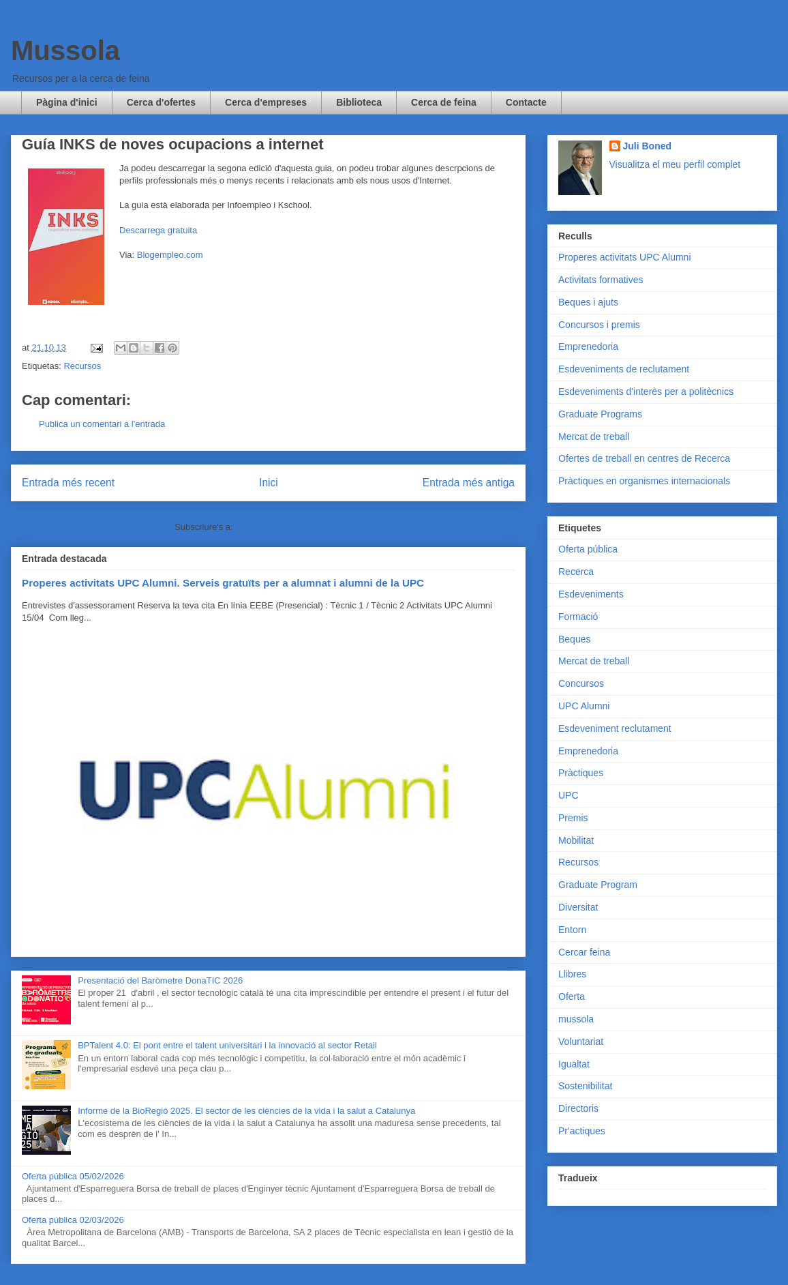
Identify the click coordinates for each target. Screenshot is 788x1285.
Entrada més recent (68, 482)
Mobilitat (576, 840)
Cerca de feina (443, 102)
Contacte (526, 102)
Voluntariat (580, 1041)
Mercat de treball (593, 436)
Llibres (572, 974)
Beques (574, 639)
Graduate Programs (600, 414)
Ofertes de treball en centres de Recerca (644, 458)
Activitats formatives (600, 279)
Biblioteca (359, 102)
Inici (268, 482)
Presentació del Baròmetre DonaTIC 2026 (160, 980)
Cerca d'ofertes (161, 102)
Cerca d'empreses (266, 102)
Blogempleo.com (170, 255)
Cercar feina (584, 952)
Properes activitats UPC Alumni (624, 257)
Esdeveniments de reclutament (623, 369)
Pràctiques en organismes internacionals (644, 480)
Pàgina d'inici (66, 102)
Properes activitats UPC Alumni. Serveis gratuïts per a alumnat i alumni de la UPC (223, 583)
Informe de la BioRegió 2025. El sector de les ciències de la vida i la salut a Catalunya (246, 1111)
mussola (576, 1019)
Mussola (65, 50)
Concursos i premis (599, 324)
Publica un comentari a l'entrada (102, 424)
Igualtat (574, 1064)
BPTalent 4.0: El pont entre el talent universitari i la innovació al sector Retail (227, 1045)
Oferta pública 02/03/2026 (73, 1220)
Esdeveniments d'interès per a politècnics (645, 391)
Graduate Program (597, 884)
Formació (578, 616)
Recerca (576, 571)
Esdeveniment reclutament (614, 728)
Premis (573, 817)
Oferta (571, 996)
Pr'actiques (581, 1130)
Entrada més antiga (469, 482)
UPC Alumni (583, 705)
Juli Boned (647, 146)
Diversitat (578, 907)
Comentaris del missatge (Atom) (298, 527)
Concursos (581, 683)
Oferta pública (588, 549)
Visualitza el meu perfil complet (675, 164)
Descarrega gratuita (158, 230)
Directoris (578, 1108)
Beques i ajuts (588, 302)
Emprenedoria (588, 346)
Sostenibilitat (585, 1085)
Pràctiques (580, 772)
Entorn (572, 929)
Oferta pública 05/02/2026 (73, 1176)
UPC (568, 795)
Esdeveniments (591, 594)
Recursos (82, 366)
